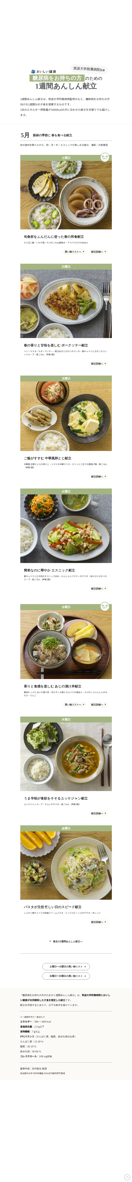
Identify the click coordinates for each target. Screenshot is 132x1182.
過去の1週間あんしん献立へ (66, 941)
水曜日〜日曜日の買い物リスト (67, 976)
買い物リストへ (74, 252)
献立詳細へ (98, 252)
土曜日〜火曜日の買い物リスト (67, 966)
